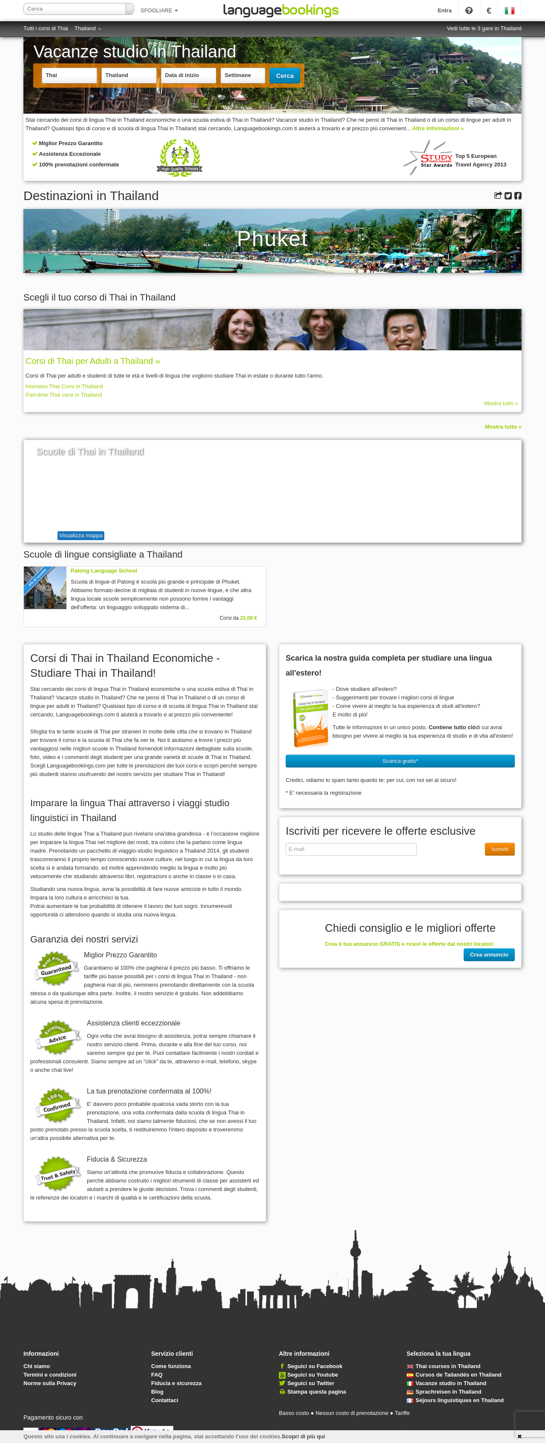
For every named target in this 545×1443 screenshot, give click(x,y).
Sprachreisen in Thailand (444, 1392)
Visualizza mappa (81, 535)
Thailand (88, 28)
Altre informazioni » (438, 128)
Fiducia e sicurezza (176, 1383)
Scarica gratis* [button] (400, 761)
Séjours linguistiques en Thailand (455, 1400)
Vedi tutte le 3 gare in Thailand (484, 28)
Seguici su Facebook (314, 1366)
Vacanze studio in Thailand (446, 1383)
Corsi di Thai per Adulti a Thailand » (93, 361)
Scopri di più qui (303, 1436)
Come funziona (171, 1366)
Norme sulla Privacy (49, 1383)
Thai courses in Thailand (443, 1366)
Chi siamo (36, 1366)
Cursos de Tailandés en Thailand (454, 1374)
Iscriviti (499, 849)
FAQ (157, 1374)
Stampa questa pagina (316, 1392)
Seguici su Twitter (310, 1383)
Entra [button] (445, 10)
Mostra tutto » (501, 403)
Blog (157, 1392)
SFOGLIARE (159, 10)
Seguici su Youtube (312, 1374)
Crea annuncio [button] (489, 954)
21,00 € (248, 618)
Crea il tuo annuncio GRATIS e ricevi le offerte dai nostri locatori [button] (409, 944)
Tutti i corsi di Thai (45, 28)
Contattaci (164, 1400)
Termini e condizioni (50, 1374)
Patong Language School (104, 570)
